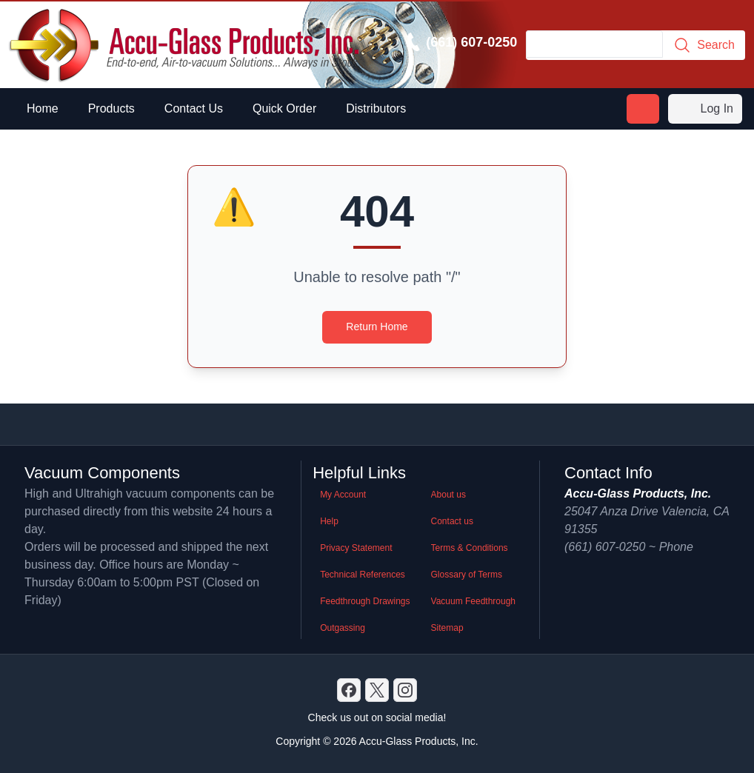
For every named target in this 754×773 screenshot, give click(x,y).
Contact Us (193, 108)
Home (43, 108)
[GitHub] (405, 690)
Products (111, 108)
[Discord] (349, 690)
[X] (377, 690)
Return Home (376, 326)
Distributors (376, 108)
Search (704, 45)
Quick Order (284, 108)
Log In (705, 109)
